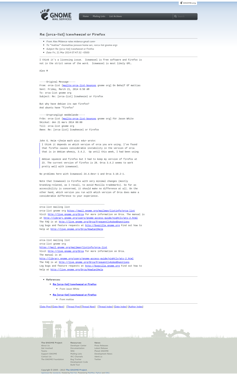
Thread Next (88, 306)
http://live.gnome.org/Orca (66, 214)
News (97, 342)
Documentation (77, 348)
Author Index (135, 306)
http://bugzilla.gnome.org (102, 225)
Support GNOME (49, 353)
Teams (44, 351)
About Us (45, 345)
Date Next (58, 306)
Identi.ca (98, 356)
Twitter (97, 359)
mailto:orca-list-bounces (79, 85)
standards (57, 372)
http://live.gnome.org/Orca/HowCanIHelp (77, 229)
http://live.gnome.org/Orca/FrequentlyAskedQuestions (94, 221)
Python (98, 372)
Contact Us (46, 356)
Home (86, 16)
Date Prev (45, 306)
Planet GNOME (101, 351)
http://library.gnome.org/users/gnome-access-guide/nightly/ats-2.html (91, 218)
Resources (75, 342)
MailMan (91, 372)
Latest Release (101, 348)
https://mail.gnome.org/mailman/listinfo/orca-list (101, 210)
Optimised (45, 372)
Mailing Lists (99, 16)
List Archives (115, 16)
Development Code (79, 362)
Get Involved (47, 348)
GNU (107, 372)
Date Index (120, 306)
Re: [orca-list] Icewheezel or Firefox (74, 284)
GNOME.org (189, 2)
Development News (103, 353)
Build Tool (75, 364)
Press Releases (101, 345)
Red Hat (73, 372)
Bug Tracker (75, 359)
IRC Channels (76, 356)
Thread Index (105, 306)
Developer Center (78, 345)
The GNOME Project (51, 342)
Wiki (72, 351)
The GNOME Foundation (52, 359)
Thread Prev (73, 306)
